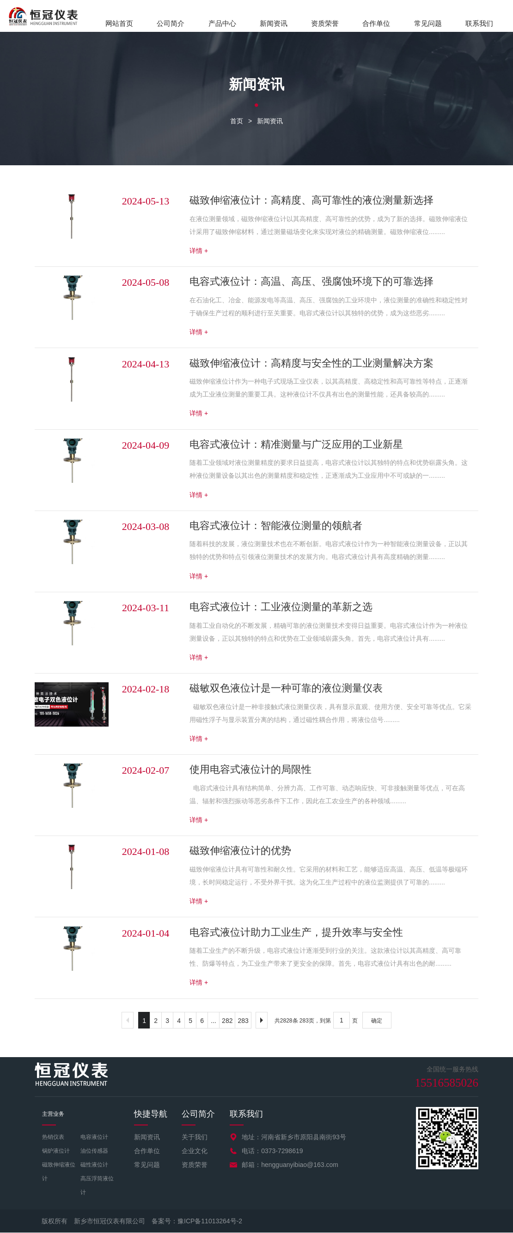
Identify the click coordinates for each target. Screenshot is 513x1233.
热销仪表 (53, 1137)
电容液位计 (94, 1137)
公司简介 (170, 23)
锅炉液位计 (56, 1151)
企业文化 (195, 1151)
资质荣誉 (325, 23)
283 (243, 1021)
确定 (376, 1021)
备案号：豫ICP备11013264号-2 (197, 1221)
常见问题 (428, 23)
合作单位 (376, 23)
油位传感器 (94, 1151)
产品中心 (222, 23)
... (213, 1021)
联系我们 (479, 23)
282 (227, 1021)
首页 (236, 121)
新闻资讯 (273, 23)
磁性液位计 (94, 1165)
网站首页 (119, 23)
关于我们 (195, 1137)
